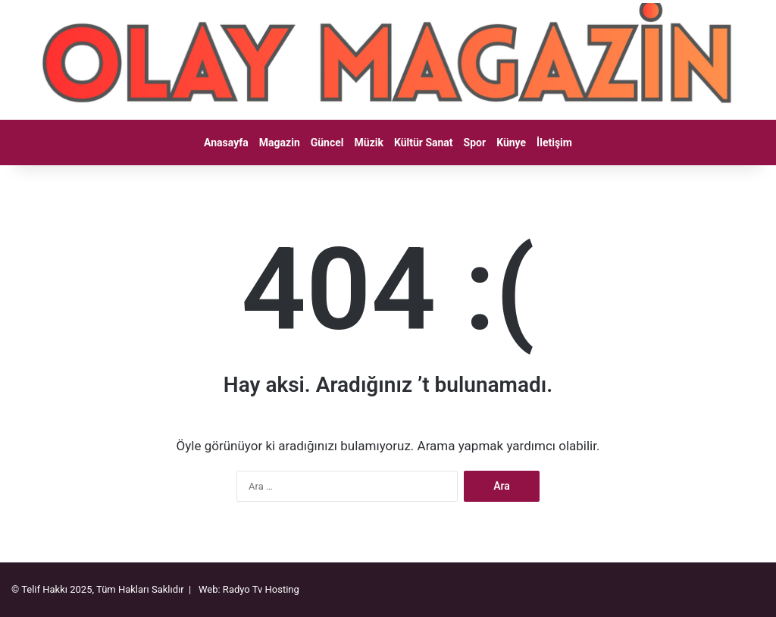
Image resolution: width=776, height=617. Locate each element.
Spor (475, 142)
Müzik (369, 142)
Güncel (327, 142)
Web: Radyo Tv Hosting (249, 589)
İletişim (554, 142)
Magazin (279, 142)
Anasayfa (226, 142)
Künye (511, 142)
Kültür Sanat (423, 142)
